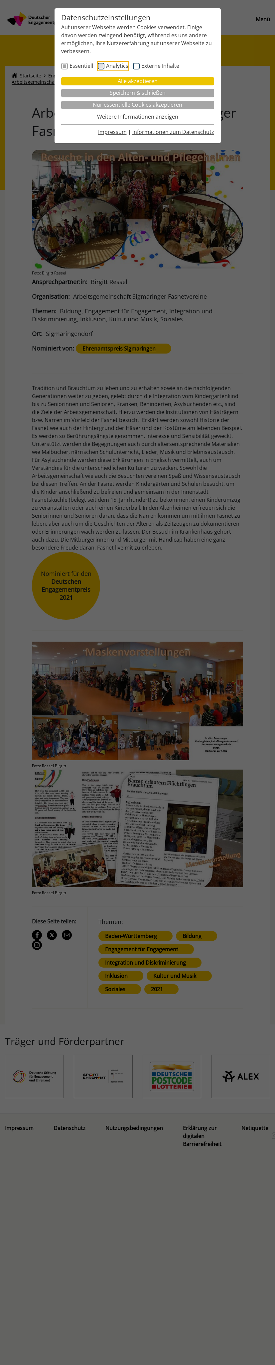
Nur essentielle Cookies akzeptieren (137, 104)
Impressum (112, 132)
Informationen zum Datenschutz (173, 132)
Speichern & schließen (138, 92)
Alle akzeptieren (138, 81)
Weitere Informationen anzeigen (137, 116)
